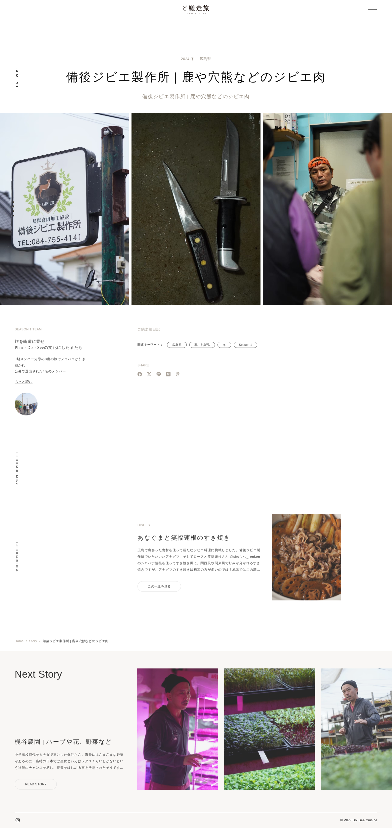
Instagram (18, 820)
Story (33, 644)
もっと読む (23, 384)
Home (19, 644)
